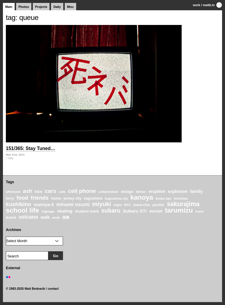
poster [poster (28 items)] (158, 205)
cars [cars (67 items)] (50, 191)
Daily (57, 7)
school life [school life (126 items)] (22, 210)
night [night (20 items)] (118, 205)
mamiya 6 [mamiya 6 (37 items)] (44, 204)
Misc (70, 7)
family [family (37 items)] (196, 191)
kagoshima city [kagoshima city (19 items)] (116, 198)
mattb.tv (209, 5)
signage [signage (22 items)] (48, 211)
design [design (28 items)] (127, 191)
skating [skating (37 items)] (64, 210)
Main (8, 7)
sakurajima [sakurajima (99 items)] (183, 204)
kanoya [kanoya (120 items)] (141, 197)
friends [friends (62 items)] (40, 198)
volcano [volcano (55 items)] (28, 217)
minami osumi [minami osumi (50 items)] (73, 204)
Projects (41, 7)
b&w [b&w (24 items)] (38, 192)
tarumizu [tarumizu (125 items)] (179, 210)
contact (53, 288)
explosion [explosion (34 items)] (178, 191)
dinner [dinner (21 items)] (141, 191)
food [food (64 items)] (22, 198)
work (196, 5)
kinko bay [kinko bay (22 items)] (163, 198)
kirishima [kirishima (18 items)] (181, 198)
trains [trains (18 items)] (199, 211)
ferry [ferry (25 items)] (10, 198)
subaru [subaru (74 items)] (110, 210)
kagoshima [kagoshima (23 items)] (93, 198)
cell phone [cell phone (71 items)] (82, 191)
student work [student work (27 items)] (87, 211)
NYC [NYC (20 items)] (127, 205)
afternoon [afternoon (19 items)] (13, 191)
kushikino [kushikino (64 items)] (18, 204)
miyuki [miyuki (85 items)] (101, 204)
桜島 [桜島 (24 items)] (65, 217)
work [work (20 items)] (56, 217)
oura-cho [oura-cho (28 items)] (141, 205)
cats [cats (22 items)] (62, 191)
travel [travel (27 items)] (11, 217)
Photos (23, 7)
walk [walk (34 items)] (45, 217)
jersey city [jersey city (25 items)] (72, 198)
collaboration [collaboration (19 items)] (108, 191)
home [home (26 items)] (56, 198)
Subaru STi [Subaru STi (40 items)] (135, 210)
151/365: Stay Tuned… (30, 148)
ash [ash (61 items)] (27, 191)
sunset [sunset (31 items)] (155, 211)
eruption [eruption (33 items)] (157, 191)
